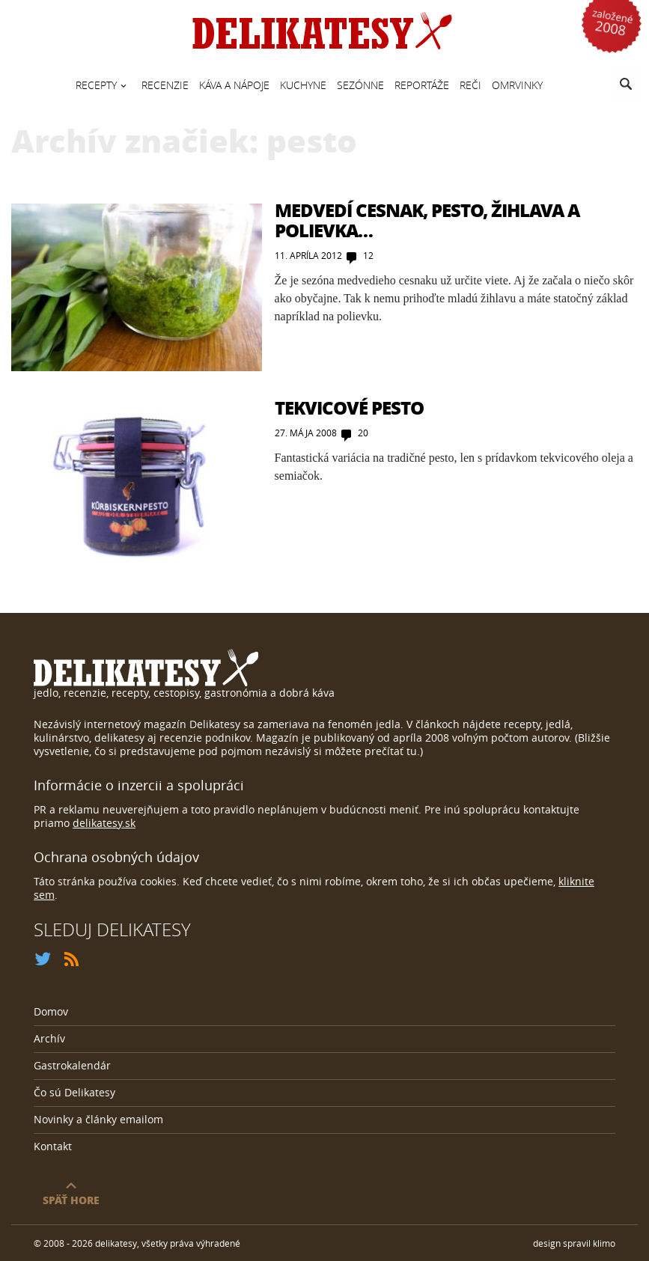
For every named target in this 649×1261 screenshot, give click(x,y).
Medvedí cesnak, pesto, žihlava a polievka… (427, 219)
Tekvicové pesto (349, 407)
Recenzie (165, 85)
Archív (49, 1038)
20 (363, 433)
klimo (604, 1243)
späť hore (71, 1199)
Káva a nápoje (234, 85)
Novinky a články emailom (98, 1119)
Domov (51, 1011)
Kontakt (53, 1146)
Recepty (96, 85)
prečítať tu (391, 751)
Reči (470, 85)
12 (368, 255)
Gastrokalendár (72, 1065)
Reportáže (421, 85)
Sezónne (360, 85)
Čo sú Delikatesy (74, 1092)
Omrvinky (517, 85)
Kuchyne (303, 85)
